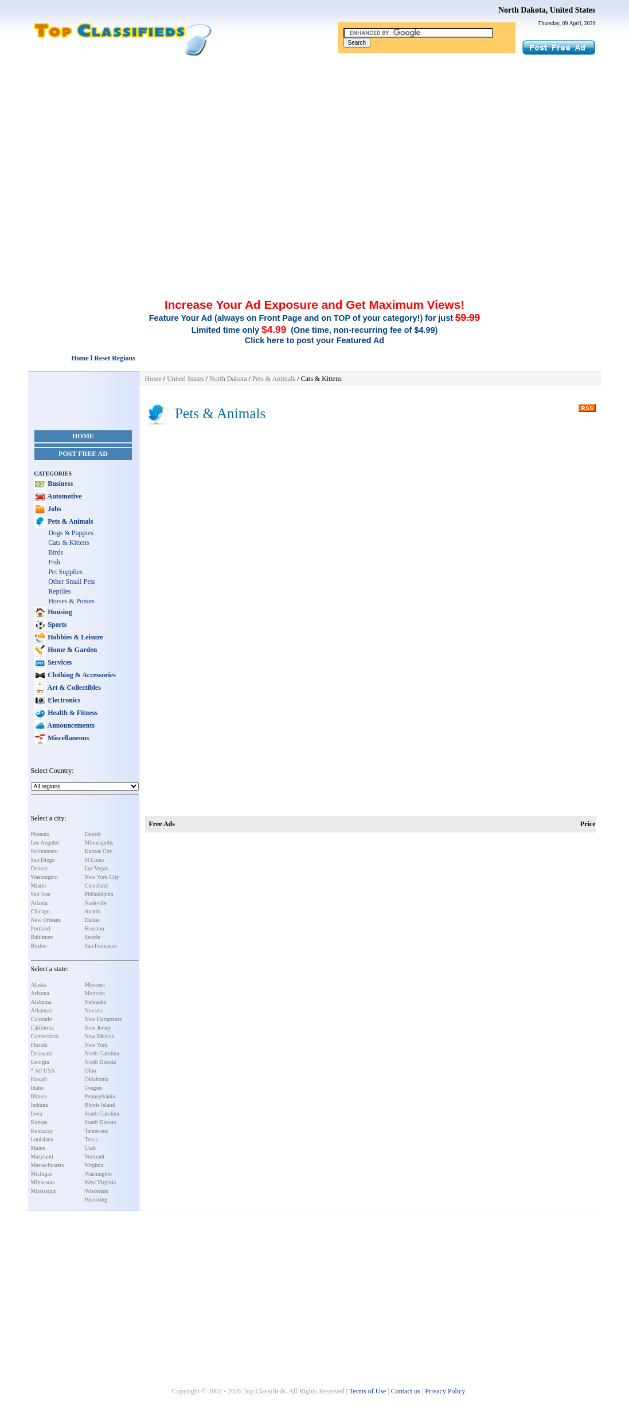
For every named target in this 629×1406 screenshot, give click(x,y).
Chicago (40, 911)
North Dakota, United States (547, 10)
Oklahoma (97, 1079)
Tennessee (96, 1131)
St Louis (94, 860)
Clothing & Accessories (81, 675)
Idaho (37, 1088)
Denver (39, 868)
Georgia (40, 1062)
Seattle (92, 937)
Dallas (92, 920)
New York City (102, 877)
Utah (90, 1148)
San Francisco (101, 945)
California (42, 1027)
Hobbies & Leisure (74, 637)
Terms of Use (367, 1391)
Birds (55, 552)
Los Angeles (45, 842)
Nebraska (96, 1002)
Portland (40, 928)
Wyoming (96, 1199)
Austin (92, 911)
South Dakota (100, 1122)
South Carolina (102, 1113)
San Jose (41, 894)
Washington (44, 877)
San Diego (43, 860)
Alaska (39, 984)
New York (96, 1045)
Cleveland (96, 885)
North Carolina (102, 1053)
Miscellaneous (67, 738)
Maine (38, 1148)
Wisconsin (97, 1191)
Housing (59, 612)
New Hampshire (103, 1019)
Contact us (405, 1391)
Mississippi (44, 1191)
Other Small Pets (71, 582)
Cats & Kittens (68, 543)
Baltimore (42, 937)
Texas (91, 1139)
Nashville (96, 903)
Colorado (41, 1019)
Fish (54, 562)
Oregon (93, 1088)
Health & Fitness (71, 713)
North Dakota (100, 1062)
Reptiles (59, 591)
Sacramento (44, 851)
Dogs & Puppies (70, 533)
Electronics (63, 700)
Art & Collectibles (73, 688)
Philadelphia (99, 894)
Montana (95, 993)
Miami (38, 885)
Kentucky (42, 1131)
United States (185, 379)
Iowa (36, 1113)
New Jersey (98, 1027)
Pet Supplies (65, 572)
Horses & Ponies (71, 601)
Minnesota (43, 1182)
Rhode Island (100, 1105)
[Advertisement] (314, 142)
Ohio (90, 1070)
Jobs (53, 509)
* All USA (43, 1070)
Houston (94, 928)
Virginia (94, 1165)
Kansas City (99, 851)
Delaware (42, 1053)
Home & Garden (71, 650)
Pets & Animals (69, 521)
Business (59, 484)
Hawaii (39, 1079)
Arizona (40, 993)
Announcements (70, 725)
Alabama (41, 1002)
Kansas (39, 1122)
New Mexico (100, 1036)
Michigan (42, 1174)
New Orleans (46, 920)
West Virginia (100, 1182)
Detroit (93, 834)
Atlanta (39, 903)
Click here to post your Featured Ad (314, 340)
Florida (39, 1045)
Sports (56, 624)
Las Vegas (96, 868)
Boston (39, 945)
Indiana (39, 1105)
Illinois (39, 1096)
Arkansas (41, 1010)
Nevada (94, 1010)
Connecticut (44, 1036)
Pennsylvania (100, 1096)
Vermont (94, 1156)
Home (83, 436)
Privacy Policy (445, 1391)
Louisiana (42, 1139)
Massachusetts (47, 1165)
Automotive (63, 496)
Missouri (95, 984)
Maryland (42, 1156)
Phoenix (40, 834)
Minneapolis (99, 842)
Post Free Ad (83, 454)
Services (59, 662)
